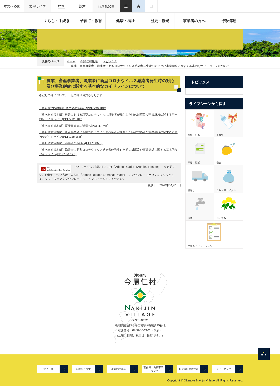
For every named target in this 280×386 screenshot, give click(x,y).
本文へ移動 (12, 6)
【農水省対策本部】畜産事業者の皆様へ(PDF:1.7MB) (73, 125)
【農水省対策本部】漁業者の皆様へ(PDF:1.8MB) (70, 143)
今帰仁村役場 (89, 61)
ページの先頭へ (264, 354)
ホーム (71, 61)
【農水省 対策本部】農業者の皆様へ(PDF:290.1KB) (72, 108)
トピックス (110, 61)
